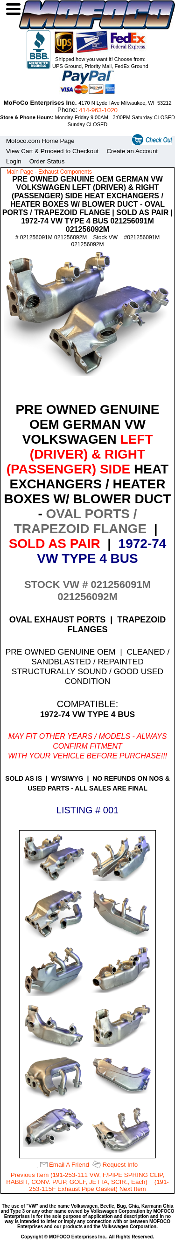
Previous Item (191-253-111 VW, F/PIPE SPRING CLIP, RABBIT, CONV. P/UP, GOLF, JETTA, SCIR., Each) (85, 1178)
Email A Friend (69, 1164)
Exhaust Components (65, 172)
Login (13, 161)
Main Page (20, 172)
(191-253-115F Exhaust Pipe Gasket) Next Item (99, 1185)
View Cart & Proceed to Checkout (52, 151)
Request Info (120, 1164)
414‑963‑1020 (98, 110)
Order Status (47, 161)
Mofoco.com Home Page (40, 140)
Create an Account (132, 151)
